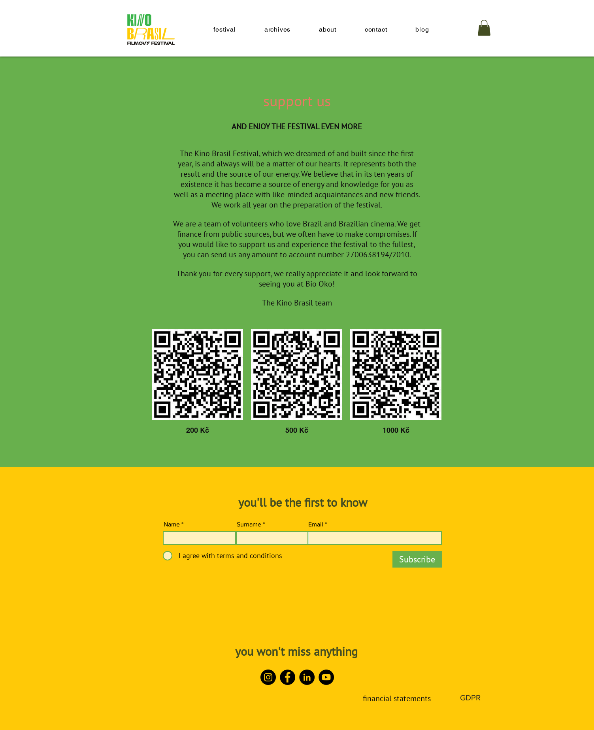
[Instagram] (268, 677)
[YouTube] (326, 677)
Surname (249, 524)
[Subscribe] (417, 559)
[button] (484, 28)
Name (172, 524)
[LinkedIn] (307, 677)
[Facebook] (287, 677)
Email (315, 524)
